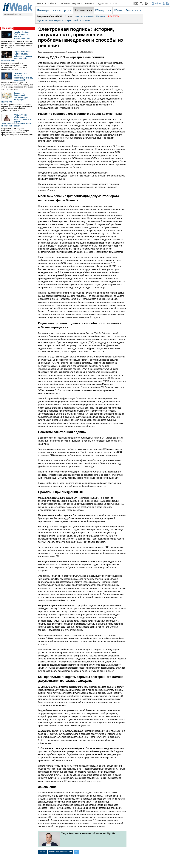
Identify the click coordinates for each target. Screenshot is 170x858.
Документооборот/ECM (12, 14)
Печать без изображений (60, 852)
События (65, 3)
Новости (41, 3)
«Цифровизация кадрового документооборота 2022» (63, 20)
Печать (42, 852)
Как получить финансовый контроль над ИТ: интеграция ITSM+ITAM (15, 97)
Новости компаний (84, 16)
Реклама (89, 3)
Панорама (7, 28)
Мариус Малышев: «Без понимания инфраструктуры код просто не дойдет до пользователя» (16, 56)
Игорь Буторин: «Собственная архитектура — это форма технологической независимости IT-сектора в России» (16, 120)
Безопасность (133, 10)
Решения (100, 16)
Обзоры (53, 3)
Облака (118, 10)
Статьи (68, 16)
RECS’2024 (114, 16)
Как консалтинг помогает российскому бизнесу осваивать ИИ (23, 76)
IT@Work (77, 3)
